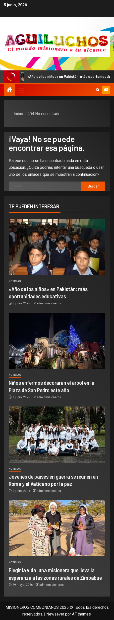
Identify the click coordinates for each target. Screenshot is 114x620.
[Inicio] (9, 90)
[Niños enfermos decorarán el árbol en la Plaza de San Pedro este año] (57, 341)
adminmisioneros (49, 303)
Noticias (15, 281)
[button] (21, 90)
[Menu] (21, 90)
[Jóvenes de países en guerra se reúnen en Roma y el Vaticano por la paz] (57, 435)
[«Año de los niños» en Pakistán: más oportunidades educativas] (57, 247)
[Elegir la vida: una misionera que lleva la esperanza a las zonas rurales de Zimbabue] (57, 528)
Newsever (55, 614)
